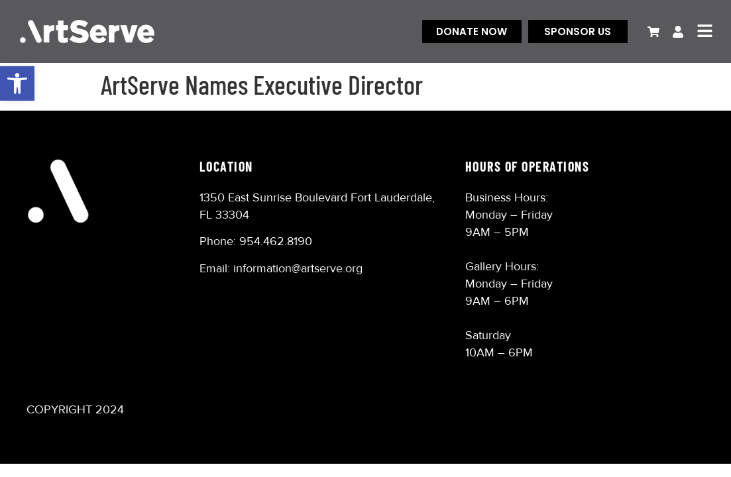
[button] (17, 83)
